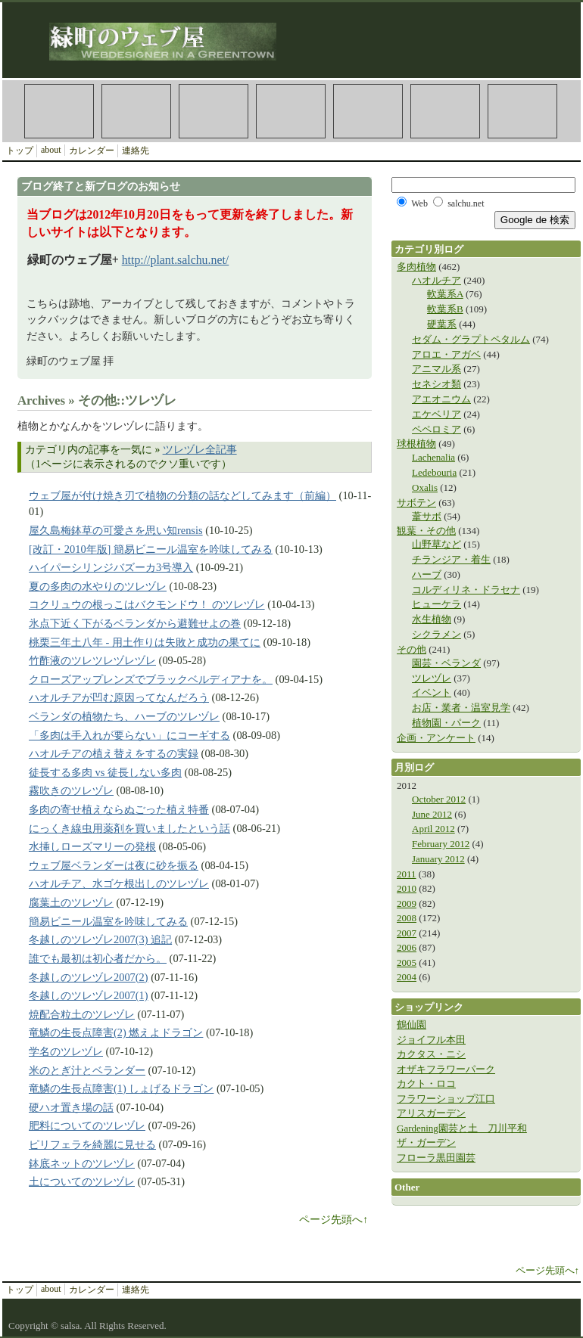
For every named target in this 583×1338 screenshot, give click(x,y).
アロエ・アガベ (446, 354)
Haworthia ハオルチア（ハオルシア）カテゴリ (368, 111)
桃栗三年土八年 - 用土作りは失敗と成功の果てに (144, 642)
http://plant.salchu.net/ (175, 259)
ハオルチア (436, 280)
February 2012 (440, 843)
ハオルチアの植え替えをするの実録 (113, 753)
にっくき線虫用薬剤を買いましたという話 (129, 828)
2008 (406, 918)
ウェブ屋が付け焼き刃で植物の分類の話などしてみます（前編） (182, 495)
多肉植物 (416, 266)
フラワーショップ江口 (446, 1098)
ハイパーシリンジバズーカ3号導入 (111, 567)
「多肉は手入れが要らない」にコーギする (129, 735)
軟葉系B (445, 309)
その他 (411, 649)
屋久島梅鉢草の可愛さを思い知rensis (116, 530)
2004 (406, 977)
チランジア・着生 (451, 559)
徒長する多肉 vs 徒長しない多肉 (105, 772)
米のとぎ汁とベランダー (87, 1070)
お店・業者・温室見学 (461, 707)
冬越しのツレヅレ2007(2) (88, 977)
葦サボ (426, 516)
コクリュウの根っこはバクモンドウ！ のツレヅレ (147, 604)
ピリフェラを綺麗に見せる (92, 1144)
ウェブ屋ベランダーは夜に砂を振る (113, 865)
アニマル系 (436, 368)
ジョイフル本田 (431, 1039)
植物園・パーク (446, 722)
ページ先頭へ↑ (333, 1219)
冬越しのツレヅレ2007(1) (88, 995)
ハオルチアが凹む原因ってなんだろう (119, 697)
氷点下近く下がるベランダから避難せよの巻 (135, 623)
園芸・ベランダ (446, 663)
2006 (406, 947)
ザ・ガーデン (426, 1142)
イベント (431, 692)
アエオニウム (441, 399)
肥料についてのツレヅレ (87, 1125)
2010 (406, 888)
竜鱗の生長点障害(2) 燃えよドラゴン (116, 1032)
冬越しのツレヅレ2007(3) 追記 (100, 939)
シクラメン (436, 634)
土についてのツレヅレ (82, 1181)
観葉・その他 (426, 530)
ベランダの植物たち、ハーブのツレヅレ (124, 716)
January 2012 (438, 859)
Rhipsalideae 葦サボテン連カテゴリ (445, 111)
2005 (406, 962)
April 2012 (433, 828)
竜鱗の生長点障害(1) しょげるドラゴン (121, 1088)
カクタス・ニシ (431, 1054)
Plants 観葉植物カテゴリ (213, 111)
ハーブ (426, 574)
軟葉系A (445, 294)
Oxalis (425, 487)
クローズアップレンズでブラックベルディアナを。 (151, 679)
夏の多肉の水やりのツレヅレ (98, 586)
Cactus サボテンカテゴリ (136, 111)
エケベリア (436, 414)
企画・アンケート (436, 738)
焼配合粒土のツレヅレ (82, 1014)
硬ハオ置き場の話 (71, 1107)
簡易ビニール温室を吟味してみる (108, 921)
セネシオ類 (436, 384)
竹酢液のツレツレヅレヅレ (92, 660)
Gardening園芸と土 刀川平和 (462, 1128)
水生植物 (431, 619)
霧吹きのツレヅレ (71, 790)
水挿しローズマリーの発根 (92, 846)
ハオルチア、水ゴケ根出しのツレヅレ (119, 883)
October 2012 (439, 799)
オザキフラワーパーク (446, 1069)
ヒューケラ (436, 604)
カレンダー (91, 150)
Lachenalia (433, 457)
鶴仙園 (411, 1024)
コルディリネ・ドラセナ (466, 589)
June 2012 (432, 814)
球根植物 (416, 443)
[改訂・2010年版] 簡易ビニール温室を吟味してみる (151, 549)
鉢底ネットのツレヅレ (82, 1163)
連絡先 (135, 150)
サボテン (416, 502)
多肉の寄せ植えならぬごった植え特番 (119, 809)
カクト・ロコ (426, 1083)
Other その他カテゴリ (291, 111)
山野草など (436, 544)
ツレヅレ (431, 678)
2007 (406, 933)
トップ (19, 150)
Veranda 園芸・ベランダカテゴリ (522, 111)
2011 (406, 874)
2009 (406, 903)
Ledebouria (434, 472)
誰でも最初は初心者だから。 (98, 958)
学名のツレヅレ (66, 1051)
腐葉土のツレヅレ (71, 902)
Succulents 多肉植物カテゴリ (59, 111)
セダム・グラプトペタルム (471, 339)
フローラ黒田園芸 (436, 1157)
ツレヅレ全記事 (200, 449)
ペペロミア (436, 429)
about (51, 149)
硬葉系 (442, 324)
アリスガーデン (431, 1113)
